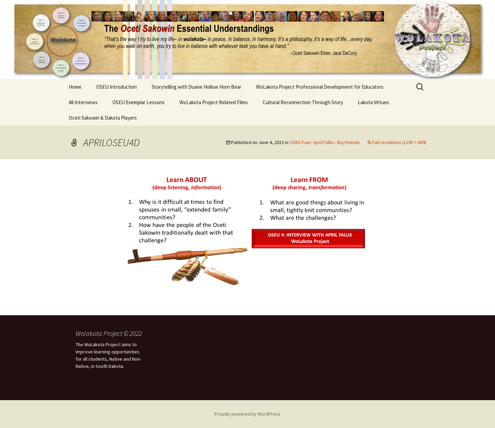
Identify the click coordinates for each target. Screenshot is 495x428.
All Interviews (83, 102)
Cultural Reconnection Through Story (303, 102)
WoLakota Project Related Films (213, 102)
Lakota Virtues (373, 102)
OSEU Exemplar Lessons (138, 102)
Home (75, 87)
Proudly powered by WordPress (247, 414)
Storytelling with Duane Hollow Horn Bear (196, 87)
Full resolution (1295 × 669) (399, 142)
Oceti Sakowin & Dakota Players (103, 117)
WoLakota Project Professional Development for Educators (320, 87)
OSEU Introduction (116, 87)
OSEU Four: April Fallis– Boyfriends (324, 142)
